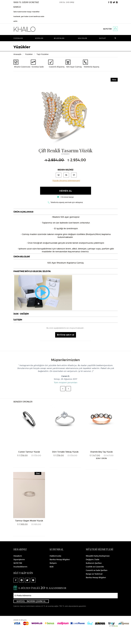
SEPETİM (107, 29)
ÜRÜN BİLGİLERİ (21, 256)
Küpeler (39, 38)
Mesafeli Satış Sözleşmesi (98, 556)
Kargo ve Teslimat (94, 574)
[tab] (65, 212)
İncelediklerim (20, 566)
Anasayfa (17, 54)
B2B (51, 566)
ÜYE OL (62, 2)
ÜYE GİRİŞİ (70, 2)
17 (74, 175)
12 (58, 175)
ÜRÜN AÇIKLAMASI (23, 211)
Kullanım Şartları (94, 563)
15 (66, 175)
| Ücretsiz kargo (65, 197)
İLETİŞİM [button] (17, 319)
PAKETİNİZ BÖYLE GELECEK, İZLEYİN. (32, 271)
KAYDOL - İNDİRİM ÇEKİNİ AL (31, 601)
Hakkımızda (55, 556)
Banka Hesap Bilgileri (60, 559)
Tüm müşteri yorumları (65, 382)
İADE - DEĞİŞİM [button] (21, 313)
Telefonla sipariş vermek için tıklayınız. (67, 202)
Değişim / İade (92, 559)
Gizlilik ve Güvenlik (95, 566)
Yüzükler (18, 38)
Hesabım (17, 556)
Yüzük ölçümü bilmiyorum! (66, 180)
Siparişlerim (19, 559)
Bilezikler (59, 38)
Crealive (113, 626)
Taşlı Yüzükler (43, 54)
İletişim (53, 563)
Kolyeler (82, 38)
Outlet (102, 38)
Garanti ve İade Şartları (96, 570)
